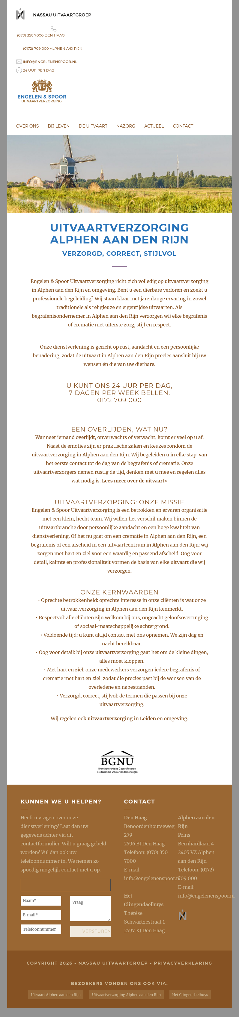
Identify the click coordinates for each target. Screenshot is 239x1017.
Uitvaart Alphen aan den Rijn (56, 994)
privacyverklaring (183, 963)
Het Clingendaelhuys (190, 994)
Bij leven (59, 126)
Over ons (27, 126)
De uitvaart (93, 126)
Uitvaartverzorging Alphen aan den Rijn (126, 994)
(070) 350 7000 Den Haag (53, 31)
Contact (183, 126)
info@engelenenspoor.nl (152, 878)
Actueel (154, 126)
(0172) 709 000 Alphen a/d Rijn (52, 48)
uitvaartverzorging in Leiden (122, 718)
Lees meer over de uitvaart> (135, 481)
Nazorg (125, 126)
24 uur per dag (35, 70)
